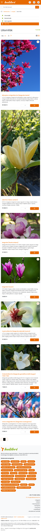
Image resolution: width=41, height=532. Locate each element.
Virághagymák (19, 479)
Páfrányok (5, 473)
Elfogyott (23, 484)
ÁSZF (15, 517)
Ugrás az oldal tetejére (33, 517)
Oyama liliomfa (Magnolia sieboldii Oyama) (16, 331)
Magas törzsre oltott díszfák (10, 484)
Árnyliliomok (31, 476)
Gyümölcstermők (7, 470)
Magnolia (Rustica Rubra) (10, 242)
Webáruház (7, 11)
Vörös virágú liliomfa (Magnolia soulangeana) (17, 422)
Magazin (37, 500)
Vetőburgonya (31, 479)
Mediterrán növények (8, 467)
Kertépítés (37, 505)
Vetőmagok (5, 482)
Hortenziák (32, 473)
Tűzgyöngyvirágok (7, 479)
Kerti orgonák (7, 21)
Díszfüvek (13, 473)
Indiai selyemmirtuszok (23, 467)
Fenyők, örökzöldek (7, 476)
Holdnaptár (36, 509)
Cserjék (13, 11)
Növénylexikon (36, 504)
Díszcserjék (6, 15)
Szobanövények (17, 464)
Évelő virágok (6, 464)
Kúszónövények (20, 476)
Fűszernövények (29, 464)
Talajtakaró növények (23, 487)
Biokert (38, 502)
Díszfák (31, 484)
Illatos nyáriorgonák (20, 470)
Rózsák (23, 461)
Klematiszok (15, 461)
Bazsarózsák (6, 18)
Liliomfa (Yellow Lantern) (10, 200)
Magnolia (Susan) (8, 287)
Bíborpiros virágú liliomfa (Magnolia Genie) (16, 95)
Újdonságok (5, 461)
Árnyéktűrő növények (8, 487)
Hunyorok (31, 461)
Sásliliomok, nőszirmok (8, 490)
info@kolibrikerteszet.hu (33, 497)
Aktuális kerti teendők (34, 511)
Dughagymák (15, 482)
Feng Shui (37, 507)
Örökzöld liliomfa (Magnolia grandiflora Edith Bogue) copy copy (19, 375)
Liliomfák (5, 24)
